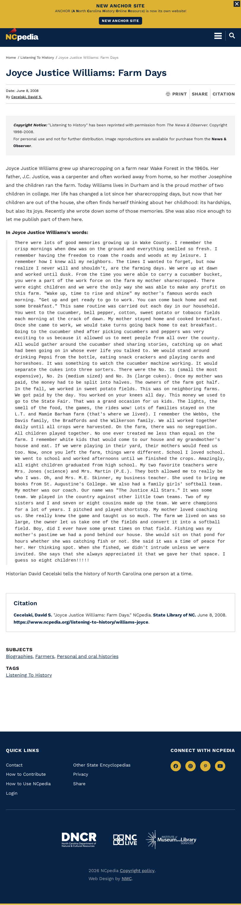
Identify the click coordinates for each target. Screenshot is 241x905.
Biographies (20, 656)
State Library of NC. (174, 615)
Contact (14, 765)
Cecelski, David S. (26, 97)
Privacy (80, 774)
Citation (224, 94)
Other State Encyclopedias (102, 765)
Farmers (45, 656)
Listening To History (37, 57)
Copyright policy (137, 870)
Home (11, 57)
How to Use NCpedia (28, 783)
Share (200, 94)
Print (176, 94)
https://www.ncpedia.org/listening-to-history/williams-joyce (81, 622)
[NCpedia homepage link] (22, 33)
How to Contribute (26, 774)
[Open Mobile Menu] (218, 35)
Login (11, 793)
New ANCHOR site (120, 21)
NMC (127, 878)
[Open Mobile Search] (230, 35)
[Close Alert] (237, 4)
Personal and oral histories (87, 656)
